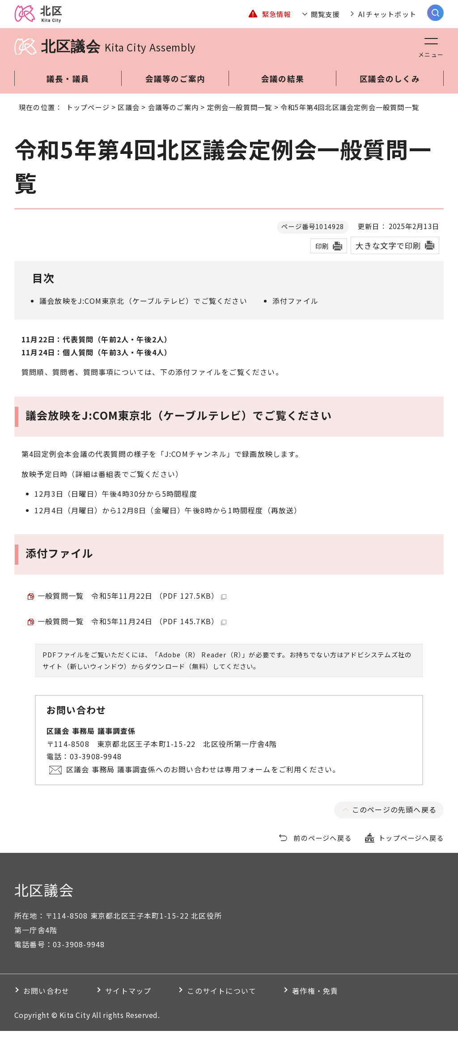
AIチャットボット (387, 18)
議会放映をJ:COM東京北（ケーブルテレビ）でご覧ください (143, 308)
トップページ (88, 115)
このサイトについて (221, 998)
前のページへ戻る (322, 846)
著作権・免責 (315, 998)
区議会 (129, 115)
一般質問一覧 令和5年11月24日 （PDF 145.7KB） (132, 629)
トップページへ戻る (411, 846)
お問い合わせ (46, 998)
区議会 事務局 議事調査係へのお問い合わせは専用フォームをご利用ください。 (203, 777)
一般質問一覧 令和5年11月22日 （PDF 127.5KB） (132, 603)
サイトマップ (128, 998)
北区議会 (118, 55)
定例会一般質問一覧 (239, 115)
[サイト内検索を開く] (435, 17)
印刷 (322, 254)
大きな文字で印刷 (388, 253)
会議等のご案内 (173, 115)
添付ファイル (295, 308)
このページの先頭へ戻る (394, 817)
